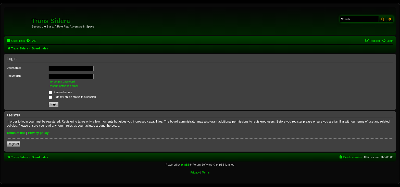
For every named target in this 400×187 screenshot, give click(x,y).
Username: (14, 67)
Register (13, 144)
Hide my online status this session (72, 96)
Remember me (60, 92)
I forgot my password (62, 81)
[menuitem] (31, 41)
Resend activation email (64, 85)
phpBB (185, 164)
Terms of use (16, 133)
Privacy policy (38, 133)
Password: (14, 75)
